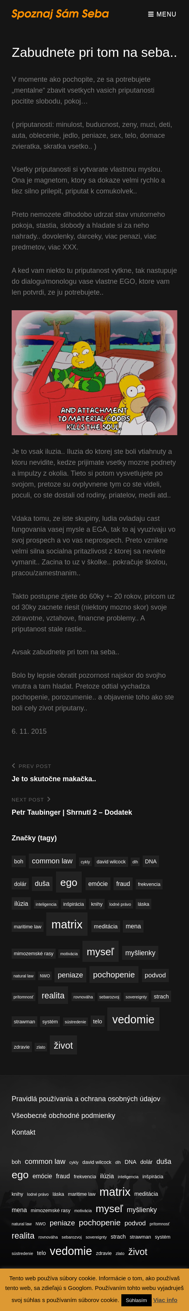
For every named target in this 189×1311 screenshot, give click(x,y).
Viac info (165, 1300)
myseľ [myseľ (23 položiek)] (100, 952)
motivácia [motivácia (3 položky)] (69, 953)
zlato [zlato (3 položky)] (41, 1047)
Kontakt (23, 1132)
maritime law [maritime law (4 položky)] (28, 927)
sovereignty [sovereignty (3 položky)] (136, 997)
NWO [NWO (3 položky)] (45, 976)
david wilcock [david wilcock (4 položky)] (111, 862)
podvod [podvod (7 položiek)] (155, 975)
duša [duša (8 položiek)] (42, 883)
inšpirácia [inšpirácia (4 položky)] (73, 904)
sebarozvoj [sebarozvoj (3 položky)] (109, 997)
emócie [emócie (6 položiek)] (98, 883)
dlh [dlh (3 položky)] (135, 861)
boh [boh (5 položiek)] (18, 861)
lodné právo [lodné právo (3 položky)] (120, 904)
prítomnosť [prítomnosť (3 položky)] (23, 997)
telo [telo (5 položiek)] (97, 1021)
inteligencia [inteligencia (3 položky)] (46, 904)
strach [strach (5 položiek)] (161, 996)
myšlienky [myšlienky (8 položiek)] (140, 953)
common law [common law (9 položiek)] (52, 861)
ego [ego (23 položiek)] (68, 882)
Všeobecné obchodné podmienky (63, 1115)
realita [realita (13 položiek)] (53, 995)
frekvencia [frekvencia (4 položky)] (149, 884)
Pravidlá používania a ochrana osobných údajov (86, 1099)
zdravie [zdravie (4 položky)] (22, 1047)
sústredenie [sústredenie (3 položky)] (75, 1021)
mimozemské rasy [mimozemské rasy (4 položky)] (34, 953)
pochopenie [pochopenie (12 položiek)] (114, 974)
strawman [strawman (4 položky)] (24, 1022)
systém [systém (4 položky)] (50, 1022)
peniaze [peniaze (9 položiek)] (70, 975)
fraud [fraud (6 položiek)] (123, 883)
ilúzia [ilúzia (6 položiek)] (21, 903)
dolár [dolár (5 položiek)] (20, 884)
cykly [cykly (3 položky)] (85, 861)
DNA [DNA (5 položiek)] (151, 861)
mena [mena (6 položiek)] (133, 926)
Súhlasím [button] (136, 1300)
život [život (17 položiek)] (63, 1045)
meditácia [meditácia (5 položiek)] (106, 926)
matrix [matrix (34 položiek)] (66, 924)
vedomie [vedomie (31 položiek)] (133, 1019)
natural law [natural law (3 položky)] (24, 976)
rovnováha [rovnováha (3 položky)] (83, 997)
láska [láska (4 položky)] (143, 904)
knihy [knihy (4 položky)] (97, 904)
